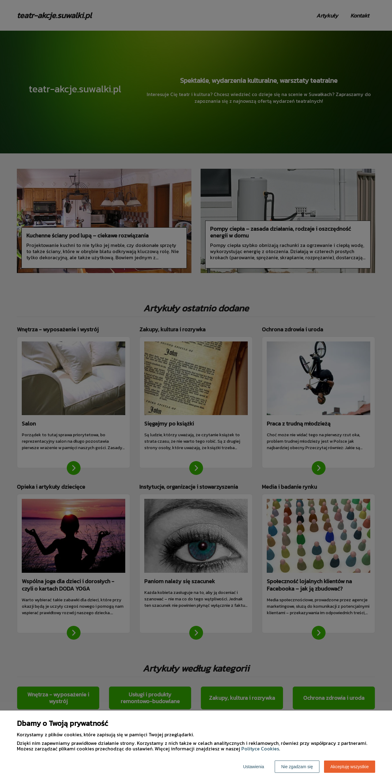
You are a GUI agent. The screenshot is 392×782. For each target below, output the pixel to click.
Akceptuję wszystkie (349, 766)
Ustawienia (253, 766)
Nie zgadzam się (297, 766)
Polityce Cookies (260, 748)
